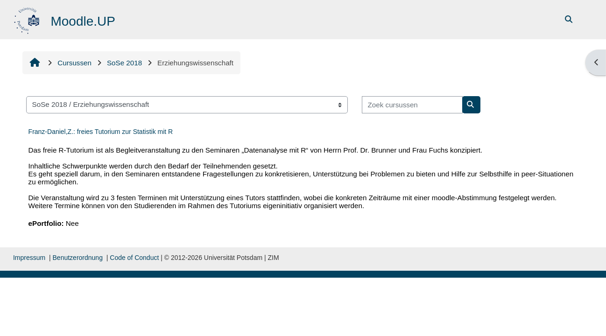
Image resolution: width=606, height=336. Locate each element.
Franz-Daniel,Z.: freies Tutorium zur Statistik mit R (100, 131)
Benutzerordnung (78, 257)
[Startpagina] (28, 19)
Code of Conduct (134, 257)
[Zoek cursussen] (412, 104)
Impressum (29, 257)
